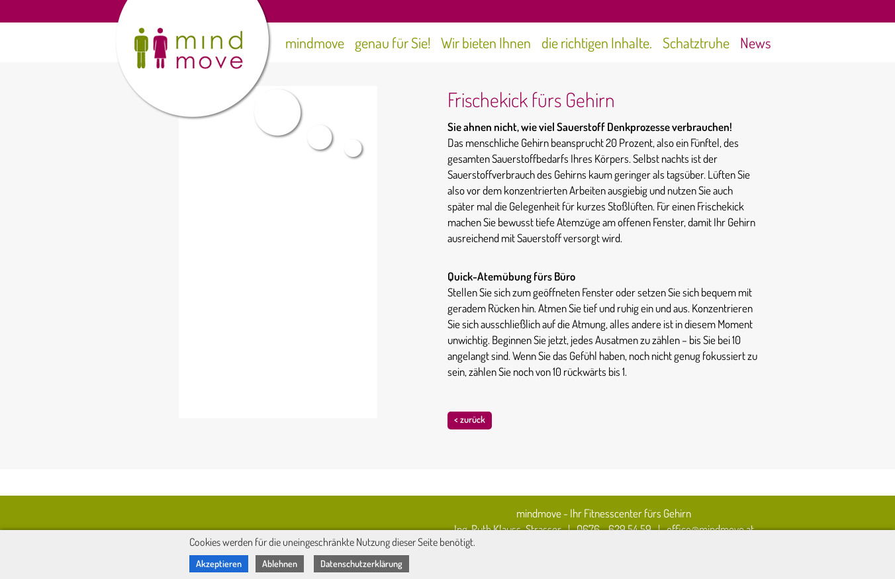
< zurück (469, 419)
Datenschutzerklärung (361, 563)
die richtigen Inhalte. (597, 42)
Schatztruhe (696, 42)
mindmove (314, 42)
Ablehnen (279, 563)
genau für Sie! (392, 42)
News (755, 42)
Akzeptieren (219, 563)
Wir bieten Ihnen (486, 42)
